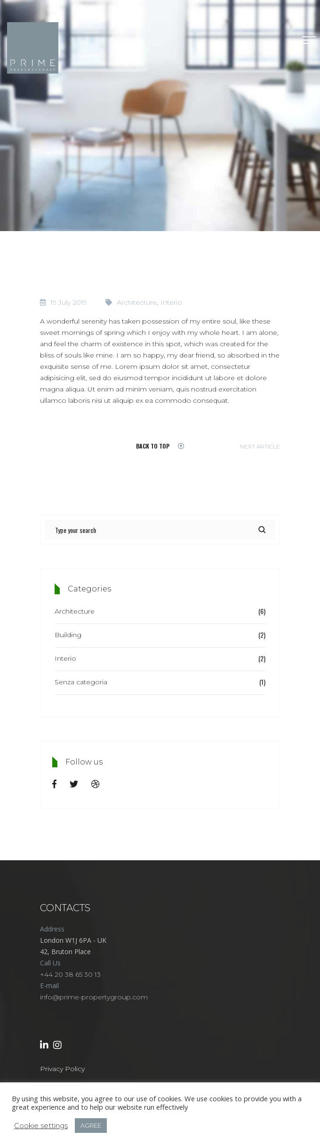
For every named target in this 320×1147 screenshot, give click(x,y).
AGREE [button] (90, 1125)
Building (68, 635)
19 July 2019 (68, 302)
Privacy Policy (62, 1068)
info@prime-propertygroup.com (94, 997)
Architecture (137, 302)
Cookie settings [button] (41, 1126)
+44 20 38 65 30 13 (70, 974)
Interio (171, 302)
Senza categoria (81, 682)
